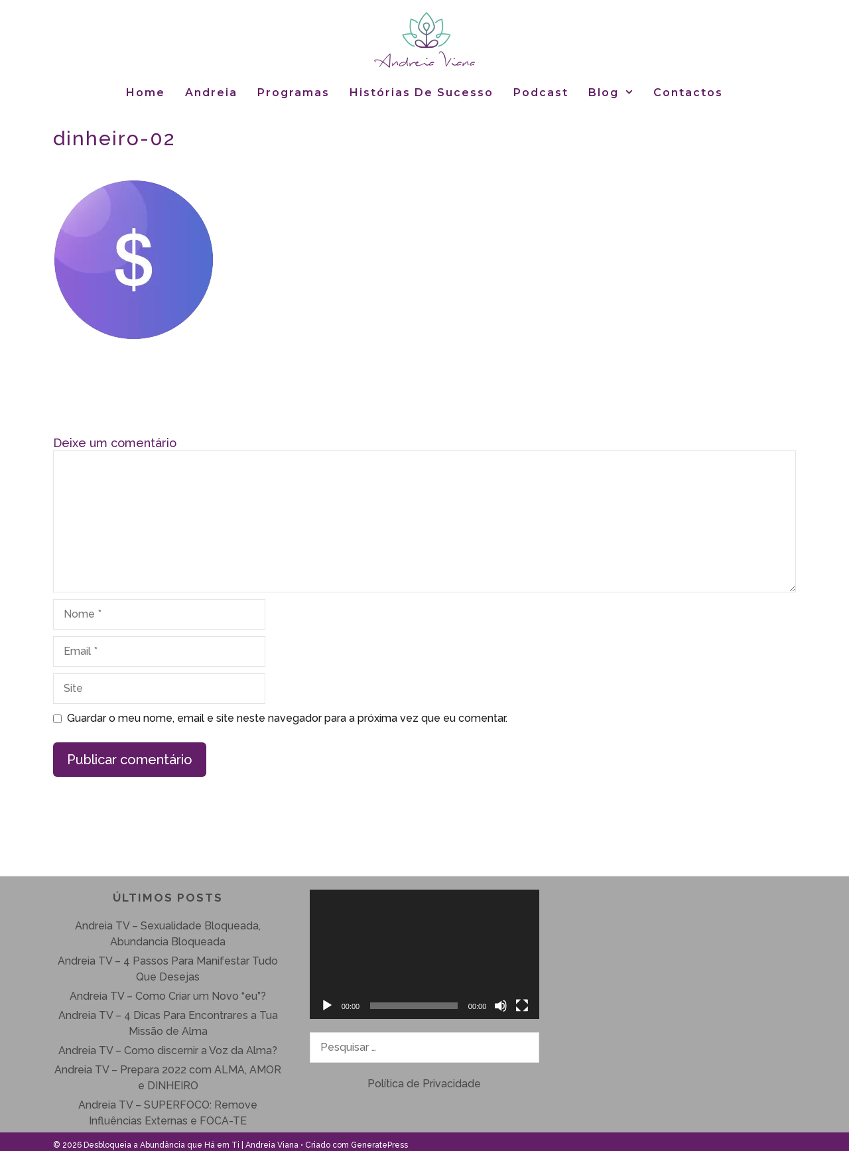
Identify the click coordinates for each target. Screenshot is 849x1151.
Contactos (688, 92)
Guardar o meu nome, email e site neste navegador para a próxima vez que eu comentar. (287, 718)
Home (145, 92)
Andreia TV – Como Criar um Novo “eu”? (168, 996)
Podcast (540, 92)
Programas (293, 92)
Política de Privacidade (424, 1083)
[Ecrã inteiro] (522, 1005)
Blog (616, 92)
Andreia (211, 92)
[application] (425, 954)
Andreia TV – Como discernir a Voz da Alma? (167, 1050)
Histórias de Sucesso (421, 92)
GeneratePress (379, 1145)
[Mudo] (500, 1005)
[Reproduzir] (327, 1005)
